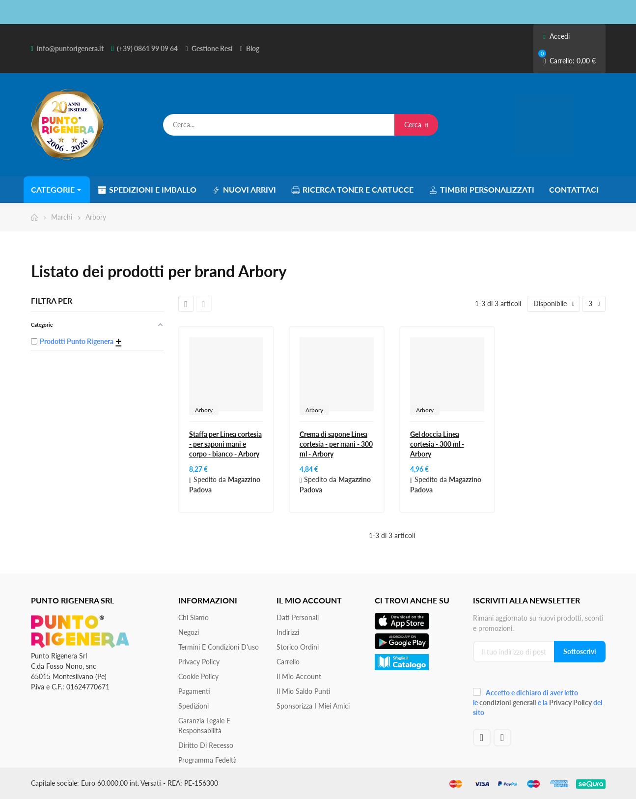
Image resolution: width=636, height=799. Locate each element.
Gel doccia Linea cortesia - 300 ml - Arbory (437, 444)
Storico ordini (298, 647)
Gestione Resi (212, 48)
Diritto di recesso (205, 745)
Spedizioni (193, 706)
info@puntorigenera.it (70, 48)
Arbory (204, 410)
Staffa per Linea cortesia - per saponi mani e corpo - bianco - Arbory (225, 444)
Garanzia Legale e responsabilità (204, 725)
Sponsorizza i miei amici (313, 706)
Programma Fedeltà (207, 760)
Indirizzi (288, 632)
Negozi (188, 632)
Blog (252, 48)
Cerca (416, 124)
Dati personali (298, 617)
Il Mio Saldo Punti (304, 691)
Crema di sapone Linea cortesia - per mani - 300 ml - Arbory (336, 444)
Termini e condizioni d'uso (218, 647)
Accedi (556, 36)
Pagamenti (194, 691)
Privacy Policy (199, 661)
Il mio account (299, 676)
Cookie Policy (198, 676)
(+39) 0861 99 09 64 (147, 48)
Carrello (288, 661)
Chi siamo (193, 617)
